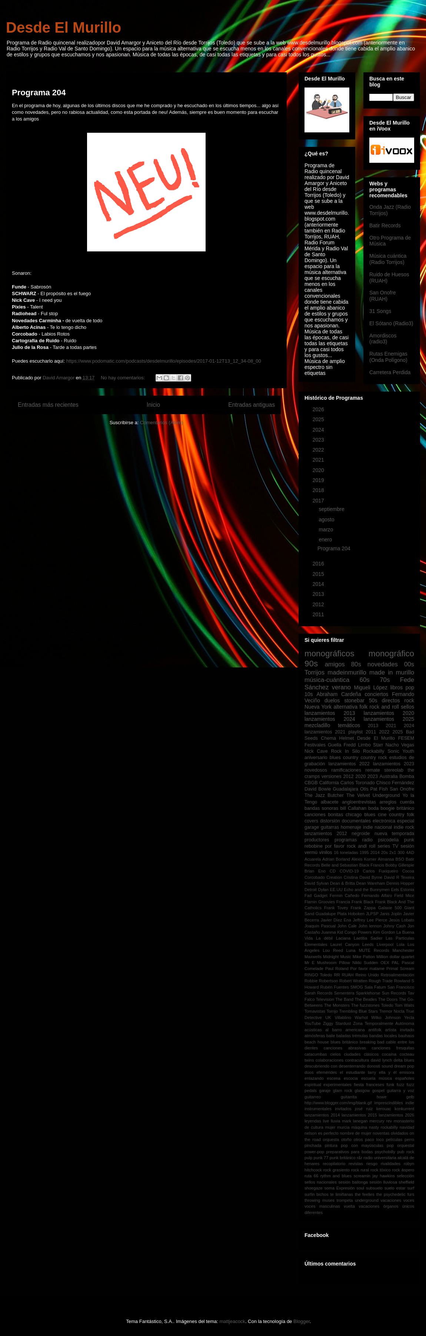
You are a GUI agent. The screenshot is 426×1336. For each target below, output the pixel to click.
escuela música (376, 1078)
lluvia (335, 1121)
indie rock (404, 827)
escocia (351, 1078)
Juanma (328, 932)
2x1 (392, 852)
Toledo (387, 1005)
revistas (356, 1163)
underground (366, 1200)
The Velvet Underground (373, 795)
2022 (319, 450)
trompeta (344, 1200)
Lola (401, 944)
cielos (335, 1054)
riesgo (371, 1163)
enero (326, 539)
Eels (395, 889)
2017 (319, 501)
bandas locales (383, 1035)
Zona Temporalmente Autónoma (383, 1023)
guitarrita (349, 1097)
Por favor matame (367, 968)
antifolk (374, 1029)
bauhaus (406, 1035)
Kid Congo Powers (354, 932)
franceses (375, 1084)
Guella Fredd (342, 745)
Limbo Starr (370, 745)
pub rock (406, 1151)
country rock (374, 757)
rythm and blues (336, 1176)
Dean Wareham (370, 883)
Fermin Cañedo (344, 895)
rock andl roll (361, 846)
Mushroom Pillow (333, 962)
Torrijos (314, 672)
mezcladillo (317, 725)
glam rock (342, 1090)
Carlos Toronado (357, 782)
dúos (308, 1072)
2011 (319, 614)
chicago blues (360, 814)
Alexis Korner (364, 859)
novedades (382, 664)
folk (363, 707)
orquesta (331, 1139)
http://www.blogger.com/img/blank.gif (338, 1103)
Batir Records (385, 225)
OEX (384, 962)
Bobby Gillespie (399, 865)
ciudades (352, 1054)
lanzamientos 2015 (359, 1115)
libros (396, 687)
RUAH (348, 975)
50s (373, 700)
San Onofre (402, 789)
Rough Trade (381, 981)
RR (337, 975)
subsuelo (374, 1188)
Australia (389, 776)
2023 (319, 440)
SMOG (356, 987)
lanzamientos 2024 (329, 719)
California (329, 782)
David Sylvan (316, 883)
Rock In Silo (345, 751)
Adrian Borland (336, 859)
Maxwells (313, 956)
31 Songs (380, 311)
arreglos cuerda (396, 802)
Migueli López (370, 687)
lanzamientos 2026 (397, 1115)
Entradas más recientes (48, 405)
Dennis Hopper (400, 883)
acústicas (313, 1029)
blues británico (344, 1042)
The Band (344, 999)
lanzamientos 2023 (393, 763)
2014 (319, 584)
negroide (361, 833)
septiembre (332, 509)
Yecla (409, 1017)
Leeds (367, 944)
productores (316, 839)
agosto (327, 519)
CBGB (311, 782)
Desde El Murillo (63, 27)
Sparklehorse (368, 993)
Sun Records (394, 993)
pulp (308, 1157)
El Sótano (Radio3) (391, 323)
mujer (330, 1127)
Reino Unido (367, 975)
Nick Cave (316, 751)
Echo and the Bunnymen (367, 889)
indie (409, 1103)
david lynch (381, 1060)
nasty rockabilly (383, 1127)
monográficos (329, 653)
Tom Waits (404, 1005)
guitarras (330, 827)
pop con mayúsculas (362, 1145)
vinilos (325, 852)
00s (409, 664)
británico (405, 808)
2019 (319, 480)
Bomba (406, 776)
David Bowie (317, 789)
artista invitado (399, 1029)
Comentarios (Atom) (161, 422)
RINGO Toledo (318, 975)
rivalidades (390, 1163)
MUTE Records (374, 950)
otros (358, 1139)
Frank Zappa (363, 907)
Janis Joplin (391, 913)
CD (333, 871)
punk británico (343, 1157)
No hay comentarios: (123, 377)
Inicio (153, 405)
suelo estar (395, 1188)
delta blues (404, 1060)
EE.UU (336, 889)
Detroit (310, 889)
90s (311, 663)
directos (391, 700)
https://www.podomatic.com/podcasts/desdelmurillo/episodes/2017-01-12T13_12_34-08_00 (163, 361)
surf (410, 1188)
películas (394, 1139)
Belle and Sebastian (339, 865)
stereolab (393, 770)
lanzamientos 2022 (348, 763)
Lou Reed (333, 950)
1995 (364, 852)
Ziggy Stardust (337, 1023)
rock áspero (403, 1170)
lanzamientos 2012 (325, 833)
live (326, 1121)
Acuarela (312, 859)
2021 (319, 460)
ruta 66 (311, 1176)
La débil (324, 938)
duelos (332, 700)
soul (361, 1188)
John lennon (370, 926)
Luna (351, 950)
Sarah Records (318, 993)
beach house (316, 1042)
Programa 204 (39, 92)
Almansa (386, 859)
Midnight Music (337, 956)
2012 (319, 604)
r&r (359, 1157)
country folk (401, 814)
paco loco (374, 1139)
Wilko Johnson (385, 1017)
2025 (319, 419)
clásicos (371, 1054)
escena (333, 1078)
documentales (356, 821)
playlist (356, 732)
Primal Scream (400, 968)
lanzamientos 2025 (388, 719)
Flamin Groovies (319, 902)
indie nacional (377, 827)
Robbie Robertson (321, 981)
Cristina (351, 877)
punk (409, 839)
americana (355, 1029)
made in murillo (391, 672)
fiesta (359, 1084)
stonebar (354, 700)
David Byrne (370, 877)
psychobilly (385, 1151)
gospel (378, 1090)
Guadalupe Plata (331, 913)
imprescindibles (388, 1103)
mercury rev (380, 1121)
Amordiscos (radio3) (382, 339)
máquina (359, 1127)
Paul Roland (337, 968)
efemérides (326, 1072)
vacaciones (390, 1200)
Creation (334, 877)
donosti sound (380, 1066)
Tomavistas (314, 1011)
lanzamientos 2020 (388, 713)
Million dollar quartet (395, 956)
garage (311, 827)
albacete (330, 802)
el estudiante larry (358, 1072)
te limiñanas (341, 1194)
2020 (319, 470)
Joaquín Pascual (320, 926)
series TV (388, 846)
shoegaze (313, 1188)
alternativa (345, 707)
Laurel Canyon (344, 944)
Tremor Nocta (392, 1011)
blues (335, 757)
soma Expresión (340, 1188)
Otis (364, 789)
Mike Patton (364, 956)
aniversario (315, 757)
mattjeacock (232, 1321)
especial (405, 821)
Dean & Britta (342, 883)
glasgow (362, 1090)
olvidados (399, 1133)
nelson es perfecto (321, 1133)
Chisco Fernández (395, 782)
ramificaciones (346, 770)
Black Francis (371, 865)
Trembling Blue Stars (358, 1011)
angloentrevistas (359, 802)
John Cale (347, 926)
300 (401, 852)
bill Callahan (353, 808)
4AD (410, 852)
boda (373, 808)
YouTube (312, 1023)
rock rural (360, 1170)
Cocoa (408, 871)
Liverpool (385, 944)
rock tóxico (380, 1170)
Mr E (309, 962)
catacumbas (315, 1054)
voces (408, 1200)
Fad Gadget (315, 895)
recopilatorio (334, 1163)
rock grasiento (336, 1170)
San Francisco (400, 987)
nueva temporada (394, 833)
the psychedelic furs (395, 1194)
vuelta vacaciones (361, 1206)
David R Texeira (399, 877)
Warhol (361, 1017)
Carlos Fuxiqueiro (380, 871)
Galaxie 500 (390, 907)
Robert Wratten (353, 981)
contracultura (357, 1060)
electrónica (384, 821)
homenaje (351, 827)
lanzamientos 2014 (322, 1115)
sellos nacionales (320, 1182)
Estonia (407, 889)
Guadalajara (345, 789)
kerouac (383, 1108)
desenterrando (352, 1066)
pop (410, 687)
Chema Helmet (337, 738)
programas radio (354, 839)
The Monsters (337, 1005)
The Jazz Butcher (324, 795)
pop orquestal (400, 1145)
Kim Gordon (384, 932)
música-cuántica (326, 679)
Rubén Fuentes (334, 987)
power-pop (314, 1151)
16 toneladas (346, 852)
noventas (381, 1133)
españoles (404, 1078)
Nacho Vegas (399, 745)
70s (385, 679)
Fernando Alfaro (377, 895)
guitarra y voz (400, 1090)
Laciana (343, 938)
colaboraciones (329, 1060)
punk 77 (320, 1157)
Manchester (403, 950)
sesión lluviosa (383, 1182)
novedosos (315, 770)
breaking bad (372, 1042)
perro (409, 1139)
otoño (346, 1139)
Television (325, 999)
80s (356, 664)
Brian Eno (315, 871)
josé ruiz (364, 1108)
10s (308, 694)
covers (311, 821)
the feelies (365, 1194)
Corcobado (314, 877)
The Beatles (366, 999)
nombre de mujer (355, 1133)
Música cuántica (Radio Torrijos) (387, 259)
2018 (319, 490)
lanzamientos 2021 (324, 732)
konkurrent (404, 1108)
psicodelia (388, 839)
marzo (327, 529)
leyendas (312, 1121)
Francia (343, 902)
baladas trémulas (352, 1035)
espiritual (312, 1084)
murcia (343, 1127)
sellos (407, 707)
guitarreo (312, 1097)
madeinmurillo (346, 672)
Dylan (323, 889)
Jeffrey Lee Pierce (370, 920)
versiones (332, 776)
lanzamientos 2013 (329, 713)
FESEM (406, 738)
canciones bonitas (323, 814)
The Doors (388, 999)
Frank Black (363, 902)
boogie (387, 808)
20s (384, 852)
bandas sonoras (321, 808)
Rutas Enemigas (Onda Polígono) (388, 357)
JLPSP (372, 913)
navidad (407, 1127)
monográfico (391, 653)
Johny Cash (394, 926)
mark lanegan (354, 1121)
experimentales (337, 1084)
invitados (343, 1108)
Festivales (315, 745)
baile (330, 1035)
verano (341, 687)
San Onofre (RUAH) (382, 296)
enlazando (314, 1078)
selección (405, 1176)
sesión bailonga (353, 1182)
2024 (319, 430)
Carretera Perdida (389, 372)
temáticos (349, 725)
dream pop (404, 1066)
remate (372, 770)
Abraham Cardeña (338, 694)
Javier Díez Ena (336, 920)
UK (328, 1017)
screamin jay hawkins (374, 1176)
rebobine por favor (324, 846)
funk (390, 1084)
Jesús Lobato (401, 920)
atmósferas (314, 1035)
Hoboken (356, 913)
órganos (390, 1206)
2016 (319, 564)
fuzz (401, 1084)
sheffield (406, 1182)
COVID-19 (349, 871)
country (350, 757)
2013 (319, 594)
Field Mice (404, 895)
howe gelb (395, 1097)
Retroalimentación (397, 975)
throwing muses (319, 1200)
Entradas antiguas (251, 405)
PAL (395, 962)
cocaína (389, 1054)
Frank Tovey (336, 907)
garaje (324, 1090)
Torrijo (331, 1011)
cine (382, 814)
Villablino (343, 1017)
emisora (406, 1072)
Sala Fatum (375, 987)
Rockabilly (373, 751)
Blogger (301, 1321)
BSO (399, 859)
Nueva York (318, 707)
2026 (319, 409)
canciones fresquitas (393, 1048)
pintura (331, 1145)
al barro (333, 1029)
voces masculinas (322, 1206)
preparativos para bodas (349, 1151)
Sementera (344, 993)
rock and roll (384, 707)
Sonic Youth (400, 751)
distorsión (330, 821)
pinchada (312, 1145)
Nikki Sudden (365, 962)
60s (365, 679)
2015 (319, 574)
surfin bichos (316, 1194)
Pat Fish (379, 789)
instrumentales (318, 1108)
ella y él (387, 1072)
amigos (335, 664)
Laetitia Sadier (368, 938)
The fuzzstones (365, 1005)
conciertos (376, 694)
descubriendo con (320, 1066)
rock (409, 700)
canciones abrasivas (345, 1048)
